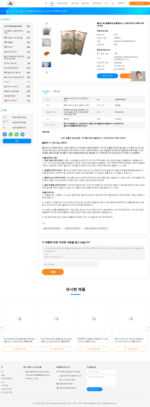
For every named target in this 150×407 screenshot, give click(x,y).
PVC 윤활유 (17, 42)
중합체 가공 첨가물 (17, 91)
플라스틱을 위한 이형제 (52, 228)
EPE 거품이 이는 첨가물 (17, 38)
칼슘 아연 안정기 (17, 52)
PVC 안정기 (17, 47)
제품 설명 (56, 91)
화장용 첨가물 (17, 96)
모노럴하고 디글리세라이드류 (17, 32)
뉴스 (3, 382)
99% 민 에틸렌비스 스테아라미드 (96, 228)
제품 (3, 375)
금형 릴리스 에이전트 (73, 228)
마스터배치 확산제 (17, 68)
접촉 (17, 141)
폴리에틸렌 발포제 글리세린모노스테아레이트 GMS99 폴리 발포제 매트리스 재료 (37, 375)
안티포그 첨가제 (17, 63)
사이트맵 (4, 385)
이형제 (17, 82)
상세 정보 (45, 91)
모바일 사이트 (6, 389)
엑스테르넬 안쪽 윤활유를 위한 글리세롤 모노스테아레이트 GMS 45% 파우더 (19, 341)
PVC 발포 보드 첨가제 (17, 72)
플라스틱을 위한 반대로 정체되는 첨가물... (17, 57)
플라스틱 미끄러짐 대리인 (17, 77)
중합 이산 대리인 (17, 100)
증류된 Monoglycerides (17, 26)
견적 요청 (139, 3)
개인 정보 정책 (6, 392)
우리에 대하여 (6, 379)
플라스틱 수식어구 (17, 86)
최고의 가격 (107, 76)
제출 (52, 271)
